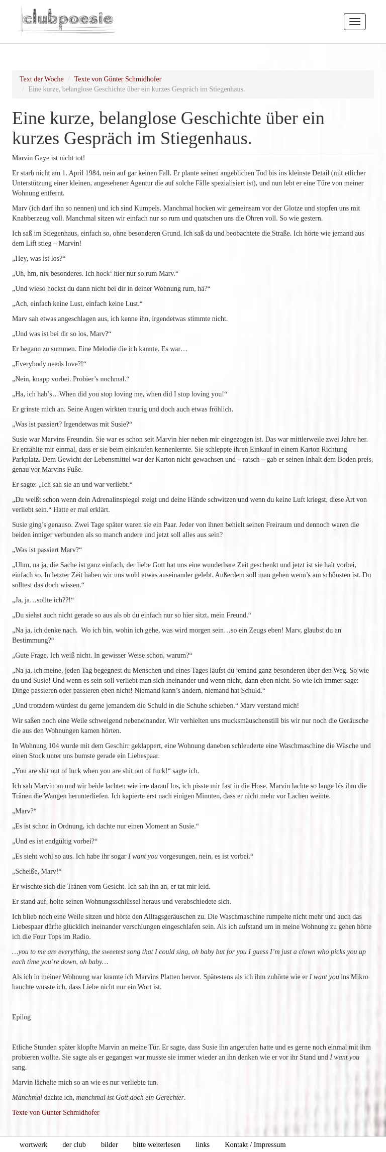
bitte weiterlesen (156, 1144)
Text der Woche (42, 79)
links (203, 1144)
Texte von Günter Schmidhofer (118, 79)
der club (74, 1144)
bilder (109, 1144)
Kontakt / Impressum (255, 1144)
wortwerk (33, 1144)
